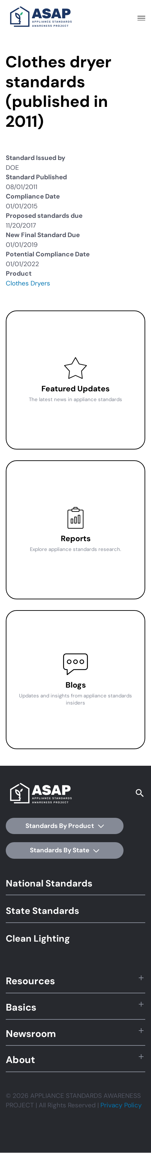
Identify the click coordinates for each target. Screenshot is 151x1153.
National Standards (49, 883)
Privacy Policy (121, 1105)
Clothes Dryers (28, 283)
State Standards (42, 911)
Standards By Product (64, 826)
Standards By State (64, 850)
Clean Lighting (38, 938)
